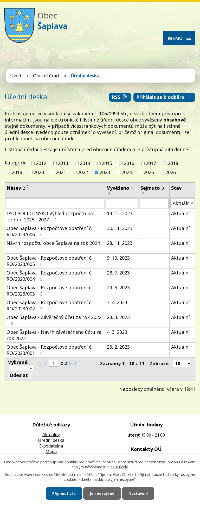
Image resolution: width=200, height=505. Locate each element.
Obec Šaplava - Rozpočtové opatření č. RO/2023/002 (49, 305)
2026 (170, 172)
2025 (149, 172)
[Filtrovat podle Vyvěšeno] (122, 203)
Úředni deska (51, 440)
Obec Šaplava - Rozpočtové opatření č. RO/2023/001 (49, 350)
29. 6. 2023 (118, 287)
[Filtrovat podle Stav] (182, 203)
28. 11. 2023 (119, 243)
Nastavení (138, 493)
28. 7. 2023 (118, 273)
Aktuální (180, 213)
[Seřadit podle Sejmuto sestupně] (143, 194)
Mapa (51, 452)
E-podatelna (51, 446)
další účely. (119, 466)
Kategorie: (16, 162)
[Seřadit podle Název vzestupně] (28, 186)
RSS (120, 97)
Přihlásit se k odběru (164, 97)
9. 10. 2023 (118, 258)
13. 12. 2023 (119, 213)
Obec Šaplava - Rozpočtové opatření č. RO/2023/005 (49, 261)
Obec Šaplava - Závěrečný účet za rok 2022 (54, 320)
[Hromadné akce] (21, 368)
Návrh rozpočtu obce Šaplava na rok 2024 (53, 246)
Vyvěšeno (120, 188)
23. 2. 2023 (118, 347)
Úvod (15, 76)
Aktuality (51, 434)
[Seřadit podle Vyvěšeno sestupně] (110, 194)
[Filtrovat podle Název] (55, 203)
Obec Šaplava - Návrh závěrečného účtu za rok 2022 (54, 335)
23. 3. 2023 (118, 317)
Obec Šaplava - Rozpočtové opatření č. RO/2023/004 (49, 276)
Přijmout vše (64, 493)
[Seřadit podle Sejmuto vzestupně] (143, 192)
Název (16, 188)
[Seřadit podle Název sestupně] (28, 188)
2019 (17, 172)
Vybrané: (18, 362)
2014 (85, 163)
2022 (83, 172)
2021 (61, 172)
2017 (151, 163)
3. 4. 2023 (117, 302)
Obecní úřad (46, 76)
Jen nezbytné (102, 493)
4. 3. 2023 (117, 332)
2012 (41, 163)
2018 (173, 163)
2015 (107, 163)
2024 (126, 172)
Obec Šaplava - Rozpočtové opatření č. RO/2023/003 (49, 290)
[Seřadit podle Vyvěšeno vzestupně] (110, 192)
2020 (39, 172)
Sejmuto (152, 188)
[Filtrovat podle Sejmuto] (154, 203)
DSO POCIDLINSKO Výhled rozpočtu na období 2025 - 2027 (50, 216)
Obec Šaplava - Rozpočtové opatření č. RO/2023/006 (49, 231)
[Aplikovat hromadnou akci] (20, 375)
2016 (129, 163)
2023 (105, 172)
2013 (63, 163)
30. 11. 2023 (119, 228)
